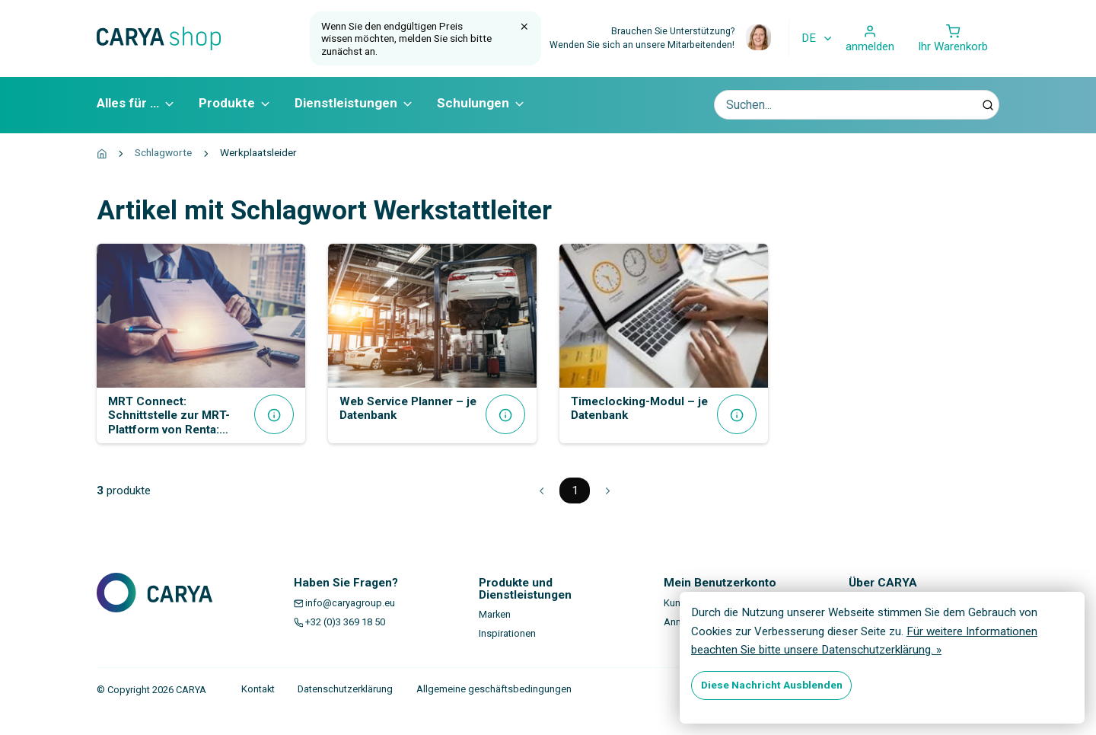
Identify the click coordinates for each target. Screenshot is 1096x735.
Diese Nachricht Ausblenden (772, 685)
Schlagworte (163, 152)
